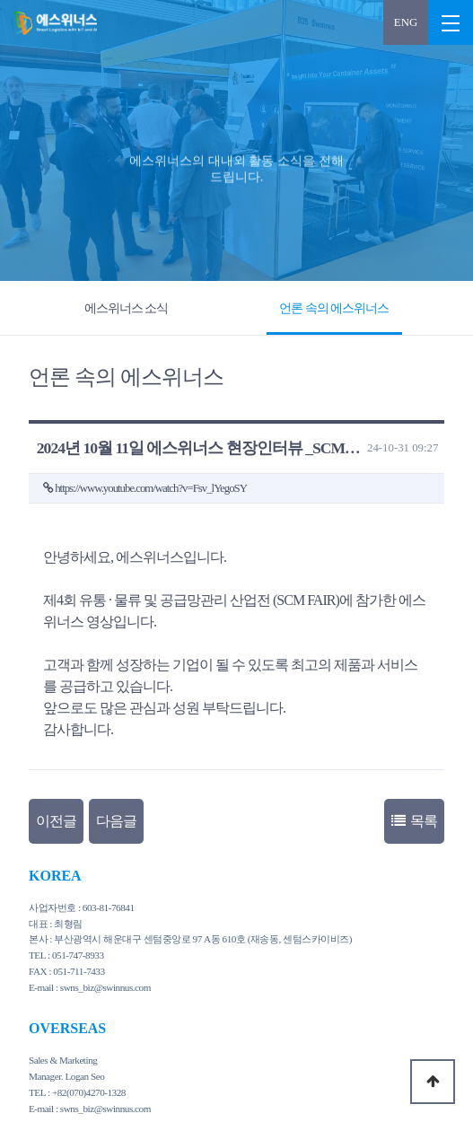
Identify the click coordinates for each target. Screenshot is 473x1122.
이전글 (56, 820)
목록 (414, 820)
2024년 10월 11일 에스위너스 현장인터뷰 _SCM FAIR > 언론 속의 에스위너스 (54, 22)
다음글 (116, 820)
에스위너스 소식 (126, 308)
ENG (405, 22)
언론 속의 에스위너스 (334, 308)
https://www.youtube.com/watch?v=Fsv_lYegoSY (151, 488)
